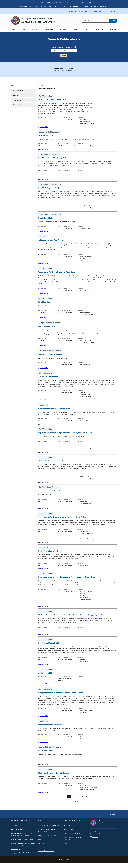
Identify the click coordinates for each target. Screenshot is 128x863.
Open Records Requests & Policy (47, 835)
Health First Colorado (94, 618)
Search (113, 20)
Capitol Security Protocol (18, 829)
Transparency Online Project (20, 853)
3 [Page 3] (77, 796)
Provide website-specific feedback (81, 2)
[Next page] (77, 801)
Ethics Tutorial (69, 825)
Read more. (106, 6)
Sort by (40, 85)
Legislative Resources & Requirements (22, 839)
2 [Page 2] (73, 796)
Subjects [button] (15, 95)
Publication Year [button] (17, 105)
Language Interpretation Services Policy (49, 825)
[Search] (95, 21)
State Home (15, 849)
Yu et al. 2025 (68, 386)
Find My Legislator (96, 11)
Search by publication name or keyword (64, 47)
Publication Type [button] (17, 100)
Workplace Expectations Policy (46, 847)
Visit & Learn (83, 11)
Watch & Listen (110, 11)
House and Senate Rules (72, 833)
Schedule (72, 11)
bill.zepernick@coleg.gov (52, 165)
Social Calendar (68, 829)
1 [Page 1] (68, 796)
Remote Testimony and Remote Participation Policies (46, 830)
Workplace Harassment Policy (46, 851)
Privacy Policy (41, 839)
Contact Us (94, 837)
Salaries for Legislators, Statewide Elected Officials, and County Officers (23, 844)
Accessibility (14, 825)
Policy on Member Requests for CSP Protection (74, 838)
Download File (44, 127)
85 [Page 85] (86, 796)
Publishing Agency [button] (18, 90)
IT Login (66, 843)
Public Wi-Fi (41, 843)
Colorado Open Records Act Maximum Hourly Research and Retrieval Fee (21, 834)
